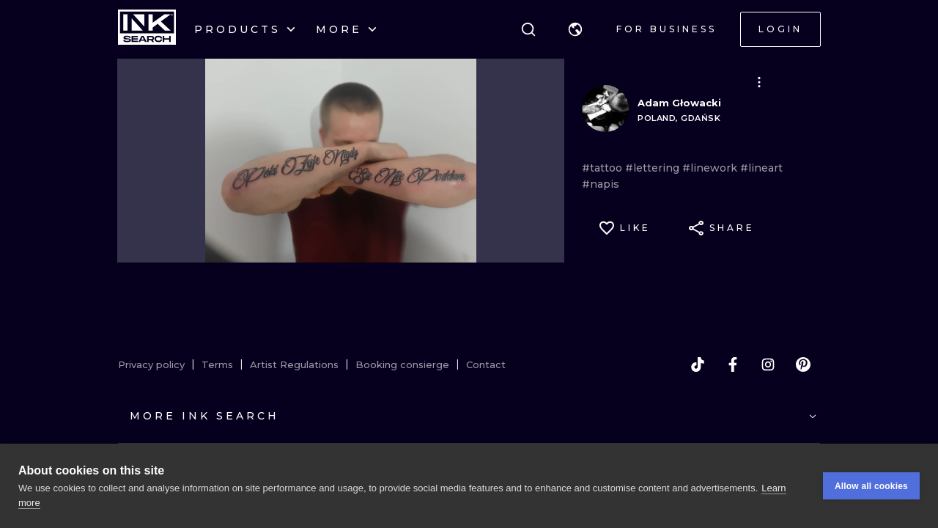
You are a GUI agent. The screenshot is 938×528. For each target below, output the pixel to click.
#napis (600, 184)
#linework (711, 168)
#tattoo (603, 168)
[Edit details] (759, 82)
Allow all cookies (871, 486)
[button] (575, 29)
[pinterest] (803, 364)
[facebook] (732, 364)
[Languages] (575, 29)
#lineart (761, 168)
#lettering (653, 168)
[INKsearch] (147, 29)
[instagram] (768, 364)
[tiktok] (697, 364)
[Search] (528, 29)
